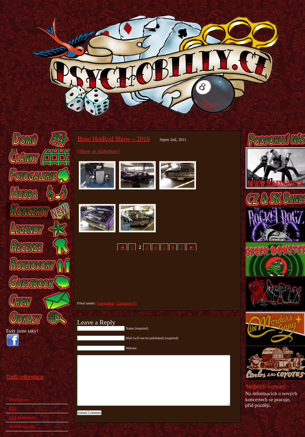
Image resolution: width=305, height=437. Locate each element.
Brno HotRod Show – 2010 (113, 138)
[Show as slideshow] (98, 151)
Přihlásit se (18, 399)
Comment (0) (126, 303)
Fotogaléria (105, 303)
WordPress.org (22, 426)
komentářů (23, 417)
